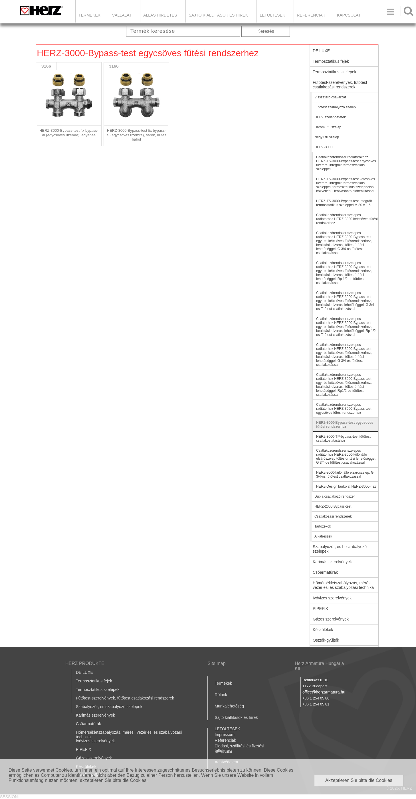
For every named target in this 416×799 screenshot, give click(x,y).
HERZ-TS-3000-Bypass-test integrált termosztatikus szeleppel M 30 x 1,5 (344, 203)
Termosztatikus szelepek (334, 72)
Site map (216, 663)
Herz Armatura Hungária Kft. (319, 666)
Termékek (89, 15)
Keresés (265, 31)
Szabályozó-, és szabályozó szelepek (109, 706)
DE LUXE (321, 50)
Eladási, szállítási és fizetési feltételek (239, 748)
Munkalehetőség (229, 706)
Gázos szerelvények (331, 619)
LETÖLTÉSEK (272, 15)
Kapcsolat (349, 15)
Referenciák (311, 15)
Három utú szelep (327, 127)
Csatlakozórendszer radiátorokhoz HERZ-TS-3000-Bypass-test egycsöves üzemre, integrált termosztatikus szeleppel (346, 163)
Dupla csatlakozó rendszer (334, 496)
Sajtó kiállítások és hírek (218, 15)
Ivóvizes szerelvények (332, 598)
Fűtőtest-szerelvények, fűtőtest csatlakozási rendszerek (340, 84)
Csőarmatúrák (325, 572)
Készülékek (323, 629)
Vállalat (122, 15)
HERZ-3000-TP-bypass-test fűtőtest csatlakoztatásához (343, 439)
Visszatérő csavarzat (330, 97)
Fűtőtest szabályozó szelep (335, 107)
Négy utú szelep (326, 137)
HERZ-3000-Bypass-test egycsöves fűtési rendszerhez (344, 425)
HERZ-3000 (323, 147)
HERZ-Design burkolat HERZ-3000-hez (346, 486)
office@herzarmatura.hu (323, 692)
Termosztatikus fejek (331, 61)
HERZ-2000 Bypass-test (332, 506)
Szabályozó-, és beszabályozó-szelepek (340, 548)
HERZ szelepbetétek (330, 117)
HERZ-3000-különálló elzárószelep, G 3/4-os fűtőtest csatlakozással (344, 474)
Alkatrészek (323, 536)
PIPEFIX (320, 608)
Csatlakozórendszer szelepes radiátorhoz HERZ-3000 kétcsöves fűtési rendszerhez (346, 219)
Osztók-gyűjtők (326, 640)
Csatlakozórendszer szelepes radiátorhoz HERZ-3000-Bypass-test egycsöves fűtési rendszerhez (343, 409)
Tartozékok (322, 526)
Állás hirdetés (160, 15)
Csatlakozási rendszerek (333, 516)
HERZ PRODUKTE (84, 663)
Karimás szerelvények (332, 561)
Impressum (224, 734)
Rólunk (221, 694)
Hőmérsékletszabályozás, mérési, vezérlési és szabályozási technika (343, 585)
